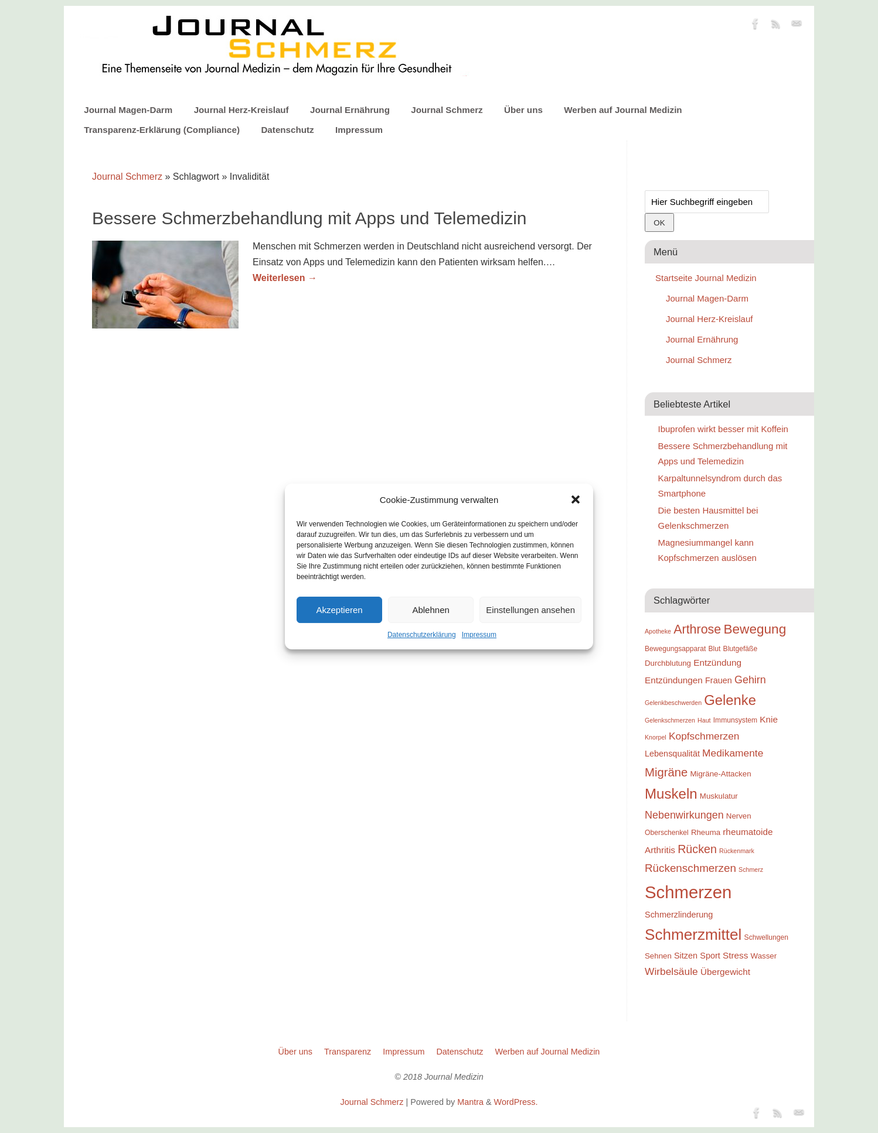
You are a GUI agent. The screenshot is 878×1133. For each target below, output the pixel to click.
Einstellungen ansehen (530, 610)
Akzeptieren (339, 610)
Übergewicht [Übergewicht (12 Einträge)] (725, 972)
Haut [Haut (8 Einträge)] (704, 720)
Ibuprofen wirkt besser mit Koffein (723, 429)
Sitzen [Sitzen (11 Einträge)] (685, 955)
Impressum (479, 635)
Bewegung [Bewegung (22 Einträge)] (754, 629)
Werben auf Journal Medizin (623, 110)
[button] (575, 499)
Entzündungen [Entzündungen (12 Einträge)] (674, 680)
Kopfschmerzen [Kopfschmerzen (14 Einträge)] (704, 736)
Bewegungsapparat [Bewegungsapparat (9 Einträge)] (675, 649)
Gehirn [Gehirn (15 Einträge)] (750, 680)
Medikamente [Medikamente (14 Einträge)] (732, 753)
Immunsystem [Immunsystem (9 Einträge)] (735, 720)
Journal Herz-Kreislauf (241, 110)
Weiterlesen (285, 278)
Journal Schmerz (446, 110)
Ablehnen (430, 610)
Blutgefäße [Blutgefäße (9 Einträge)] (740, 649)
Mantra (470, 1102)
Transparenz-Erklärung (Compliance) (162, 130)
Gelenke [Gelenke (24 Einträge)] (730, 700)
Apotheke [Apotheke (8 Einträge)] (658, 631)
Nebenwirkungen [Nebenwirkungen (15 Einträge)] (684, 815)
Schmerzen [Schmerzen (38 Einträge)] (688, 892)
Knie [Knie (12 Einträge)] (769, 719)
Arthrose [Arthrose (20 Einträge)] (697, 629)
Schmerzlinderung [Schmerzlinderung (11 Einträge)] (679, 914)
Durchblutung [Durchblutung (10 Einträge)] (668, 663)
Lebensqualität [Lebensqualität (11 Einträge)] (672, 753)
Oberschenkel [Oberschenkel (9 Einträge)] (667, 833)
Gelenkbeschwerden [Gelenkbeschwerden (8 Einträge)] (673, 702)
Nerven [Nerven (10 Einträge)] (738, 816)
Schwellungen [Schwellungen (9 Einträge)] (766, 937)
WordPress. (516, 1102)
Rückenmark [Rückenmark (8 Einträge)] (736, 850)
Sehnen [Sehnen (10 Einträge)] (658, 955)
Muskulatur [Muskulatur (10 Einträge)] (719, 796)
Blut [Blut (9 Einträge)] (715, 649)
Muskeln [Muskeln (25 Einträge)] (671, 794)
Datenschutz (287, 130)
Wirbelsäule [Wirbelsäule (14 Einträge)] (671, 971)
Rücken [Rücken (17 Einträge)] (697, 849)
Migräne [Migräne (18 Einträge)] (666, 772)
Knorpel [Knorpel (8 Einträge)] (655, 737)
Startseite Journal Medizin (706, 278)
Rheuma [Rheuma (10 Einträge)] (705, 832)
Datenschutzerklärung (421, 635)
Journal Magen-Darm (128, 110)
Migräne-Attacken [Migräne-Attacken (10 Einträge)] (720, 773)
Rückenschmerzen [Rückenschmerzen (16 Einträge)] (690, 868)
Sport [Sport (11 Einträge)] (710, 955)
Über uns (523, 110)
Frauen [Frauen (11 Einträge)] (718, 680)
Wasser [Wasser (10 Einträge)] (764, 955)
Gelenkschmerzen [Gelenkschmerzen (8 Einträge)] (670, 720)
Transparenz (347, 1051)
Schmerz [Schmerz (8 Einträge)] (751, 869)
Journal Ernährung (350, 110)
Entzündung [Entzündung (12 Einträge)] (717, 663)
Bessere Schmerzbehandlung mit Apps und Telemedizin (309, 218)
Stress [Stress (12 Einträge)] (735, 955)
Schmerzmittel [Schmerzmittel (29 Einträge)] (693, 934)
